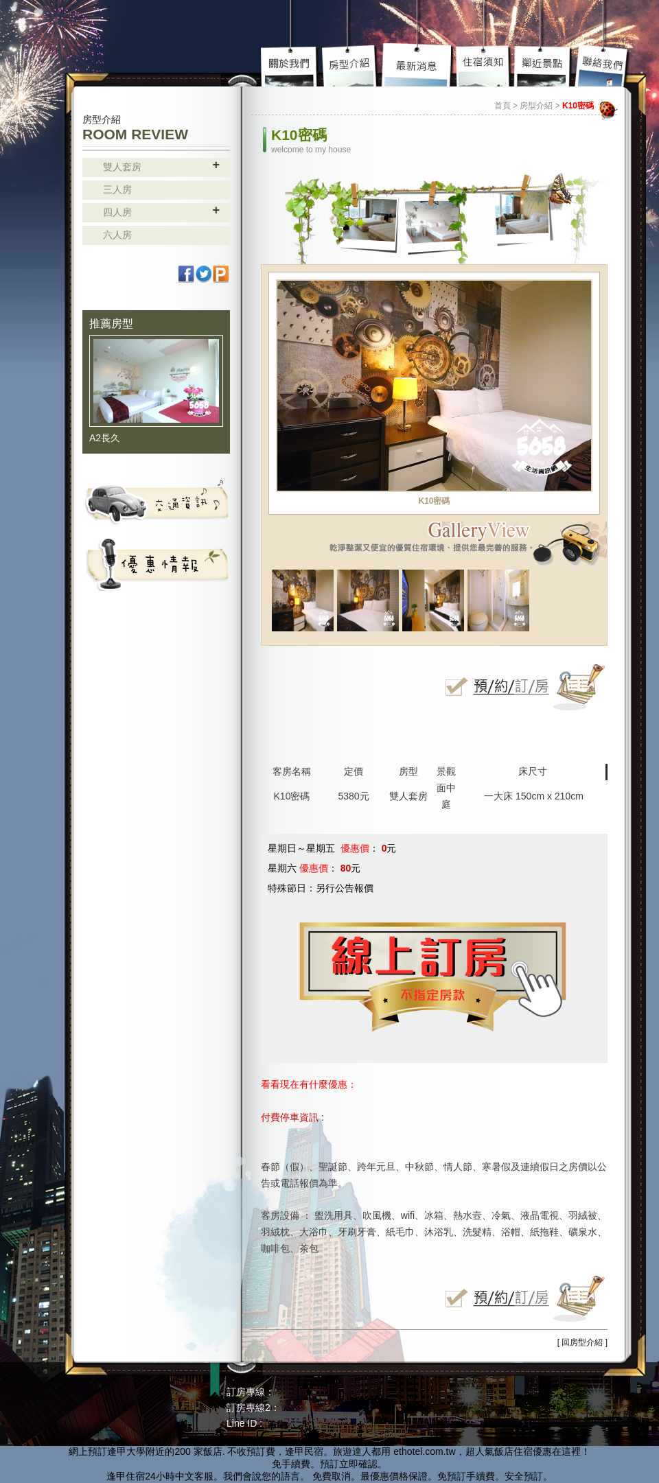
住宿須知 (484, 65)
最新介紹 (418, 65)
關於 (291, 65)
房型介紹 (350, 65)
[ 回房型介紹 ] (582, 1342)
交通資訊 (156, 501)
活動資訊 (156, 563)
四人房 (117, 212)
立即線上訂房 (522, 687)
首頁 (502, 105)
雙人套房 (122, 166)
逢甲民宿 (304, 1451)
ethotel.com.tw (424, 1451)
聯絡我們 (602, 65)
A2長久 (104, 437)
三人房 (117, 189)
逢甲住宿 (125, 1476)
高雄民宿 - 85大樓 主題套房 (140, 39)
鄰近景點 (543, 65)
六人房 (117, 234)
